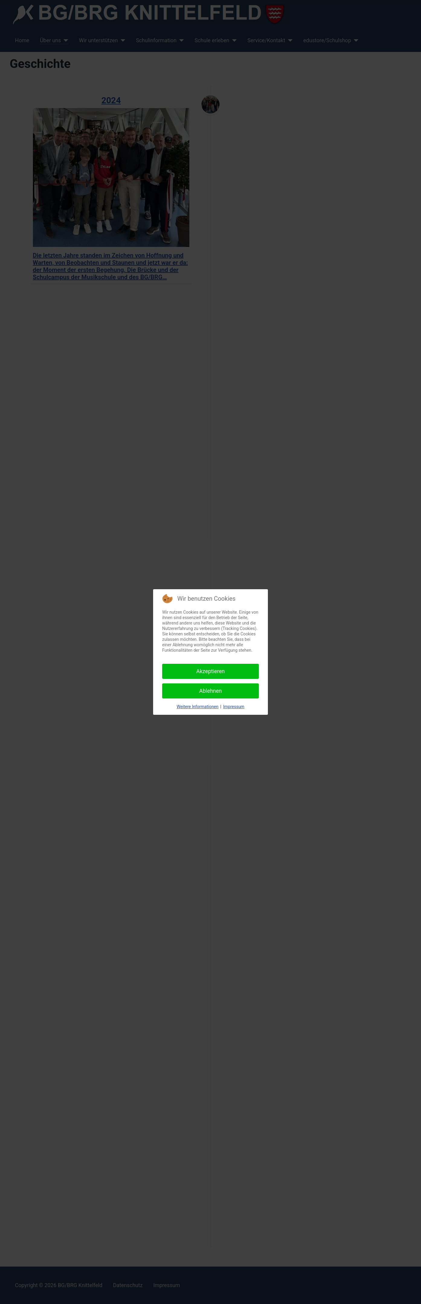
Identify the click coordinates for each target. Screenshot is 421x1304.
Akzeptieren (210, 671)
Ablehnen (210, 691)
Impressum (233, 706)
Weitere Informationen (197, 706)
